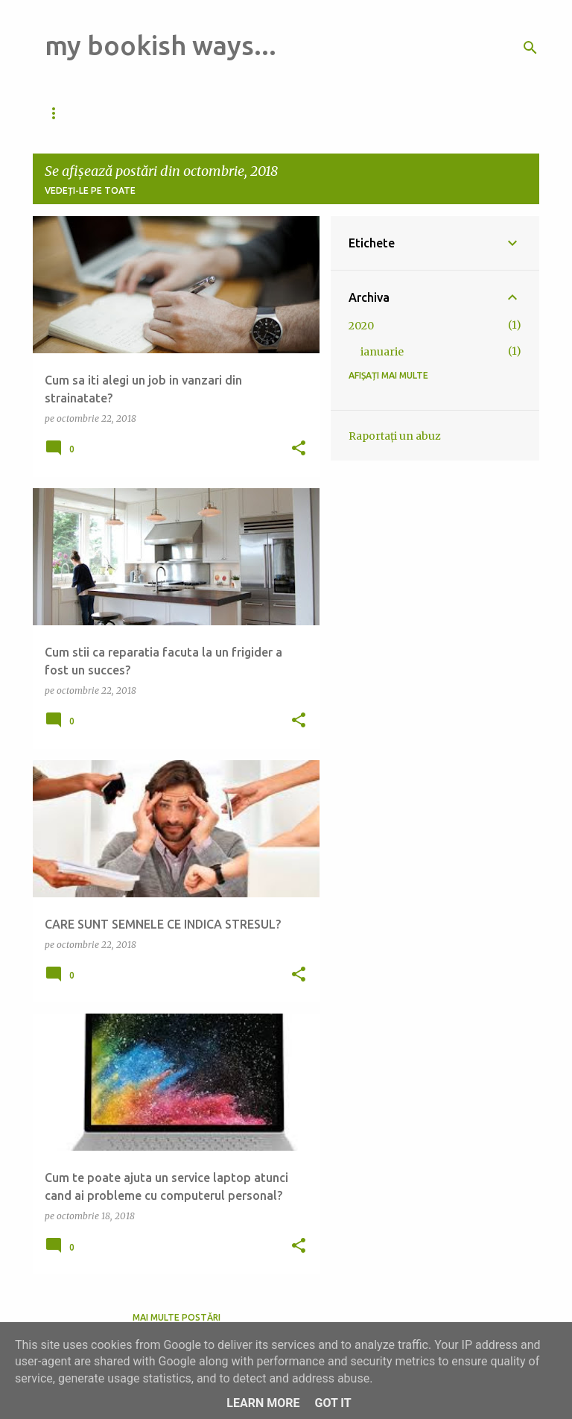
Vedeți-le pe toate (90, 190)
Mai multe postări (176, 1317)
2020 (361, 325)
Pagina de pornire (185, 113)
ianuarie (382, 351)
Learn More (262, 1403)
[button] (299, 449)
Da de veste (75, 113)
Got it (332, 1403)
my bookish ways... (160, 45)
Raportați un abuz (395, 436)
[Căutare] (530, 48)
